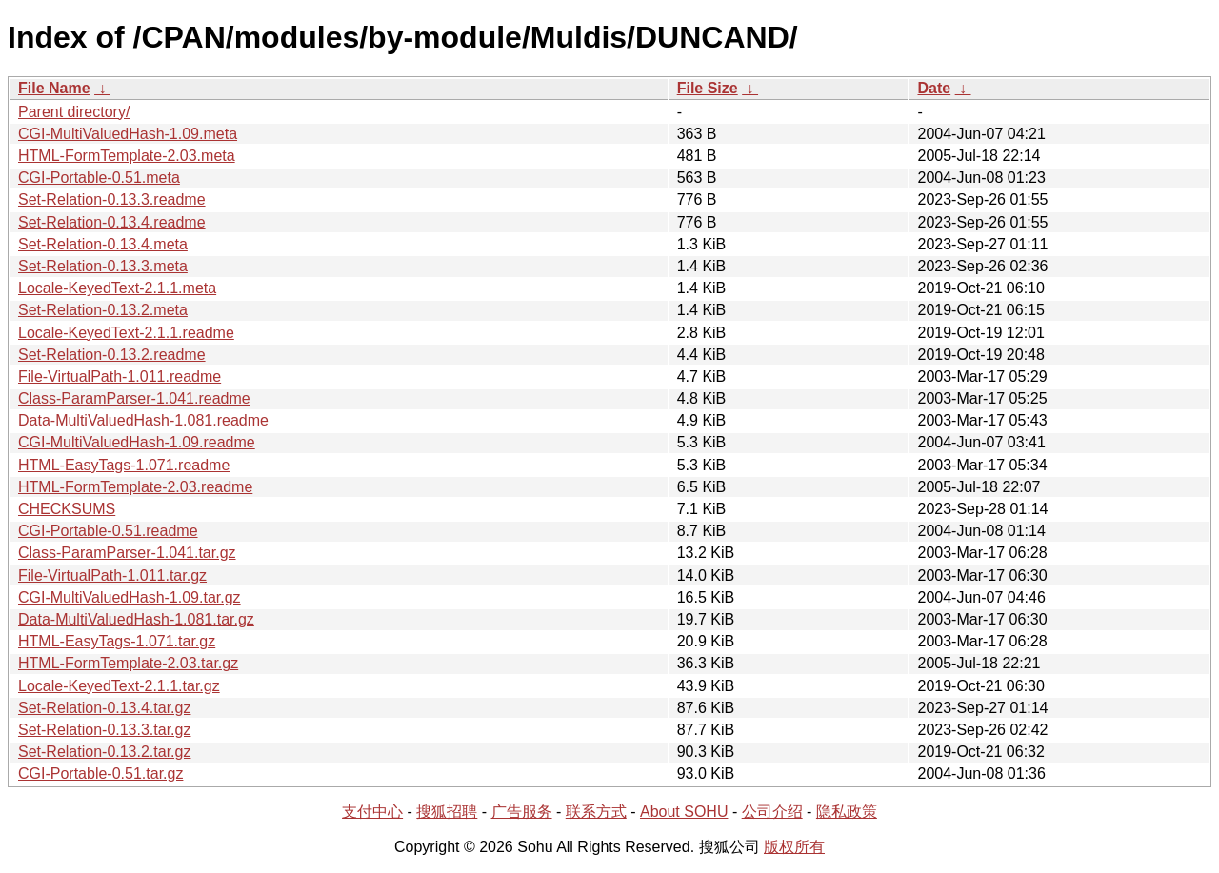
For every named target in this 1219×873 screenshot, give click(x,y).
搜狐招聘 (446, 812)
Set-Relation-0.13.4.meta (103, 244)
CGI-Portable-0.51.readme (108, 531)
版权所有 (794, 847)
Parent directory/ (74, 112)
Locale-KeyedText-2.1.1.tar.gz (119, 686)
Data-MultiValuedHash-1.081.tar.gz (136, 619)
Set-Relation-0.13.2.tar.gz (104, 752)
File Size (707, 88)
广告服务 (521, 812)
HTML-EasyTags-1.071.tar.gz (116, 641)
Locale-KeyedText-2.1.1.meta (117, 288)
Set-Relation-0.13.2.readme (112, 355)
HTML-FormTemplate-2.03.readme (135, 487)
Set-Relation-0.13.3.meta (103, 266)
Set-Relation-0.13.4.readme (112, 222)
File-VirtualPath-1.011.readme (119, 376)
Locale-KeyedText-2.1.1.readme (126, 333)
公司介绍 (772, 812)
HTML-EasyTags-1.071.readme (124, 465)
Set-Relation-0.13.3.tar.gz (104, 730)
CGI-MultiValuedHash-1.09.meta (127, 134)
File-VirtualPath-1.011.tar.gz (112, 575)
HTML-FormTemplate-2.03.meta (126, 156)
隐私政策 (846, 812)
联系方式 (596, 812)
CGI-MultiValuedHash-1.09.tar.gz (129, 597)
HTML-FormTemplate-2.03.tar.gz (128, 663)
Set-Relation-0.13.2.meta (103, 310)
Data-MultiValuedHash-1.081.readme (143, 420)
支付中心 (372, 812)
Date (933, 88)
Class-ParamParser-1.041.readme (134, 398)
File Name (54, 88)
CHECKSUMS (66, 509)
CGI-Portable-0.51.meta (99, 177)
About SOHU (684, 812)
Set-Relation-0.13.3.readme (112, 199)
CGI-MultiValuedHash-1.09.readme (136, 442)
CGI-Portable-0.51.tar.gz (100, 773)
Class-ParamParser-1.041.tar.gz (127, 553)
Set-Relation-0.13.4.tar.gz (104, 708)
